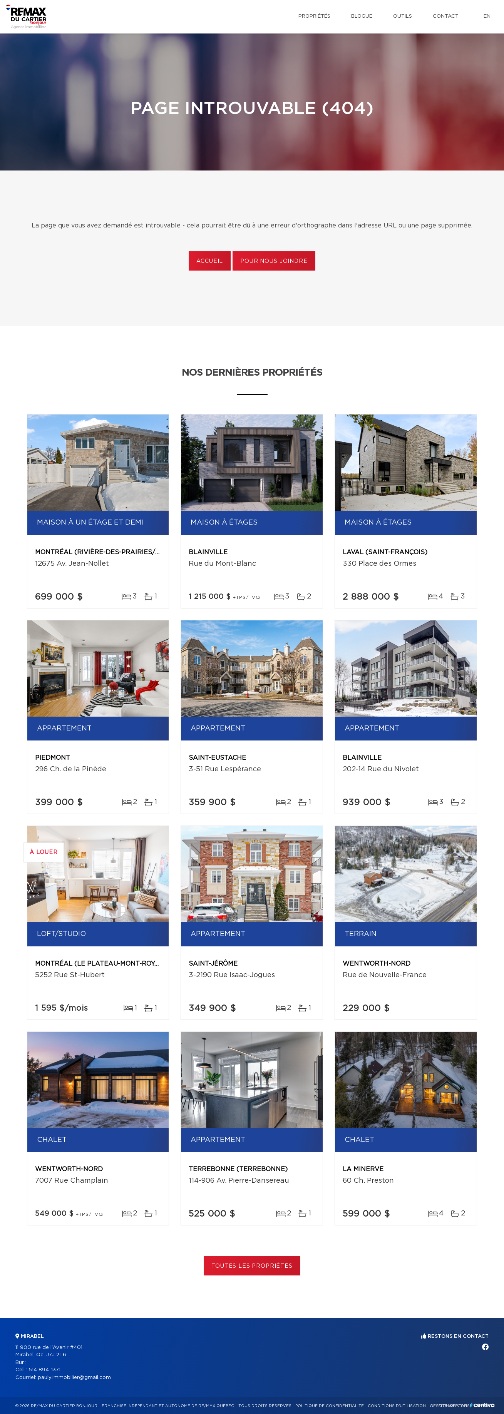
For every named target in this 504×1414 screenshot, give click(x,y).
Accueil (209, 261)
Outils (402, 16)
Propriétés (314, 16)
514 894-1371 (44, 1369)
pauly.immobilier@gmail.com (74, 1377)
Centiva (482, 1404)
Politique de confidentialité (329, 1406)
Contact (446, 16)
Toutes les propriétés (252, 1266)
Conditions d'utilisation (397, 1406)
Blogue (361, 16)
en (487, 16)
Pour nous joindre (273, 261)
